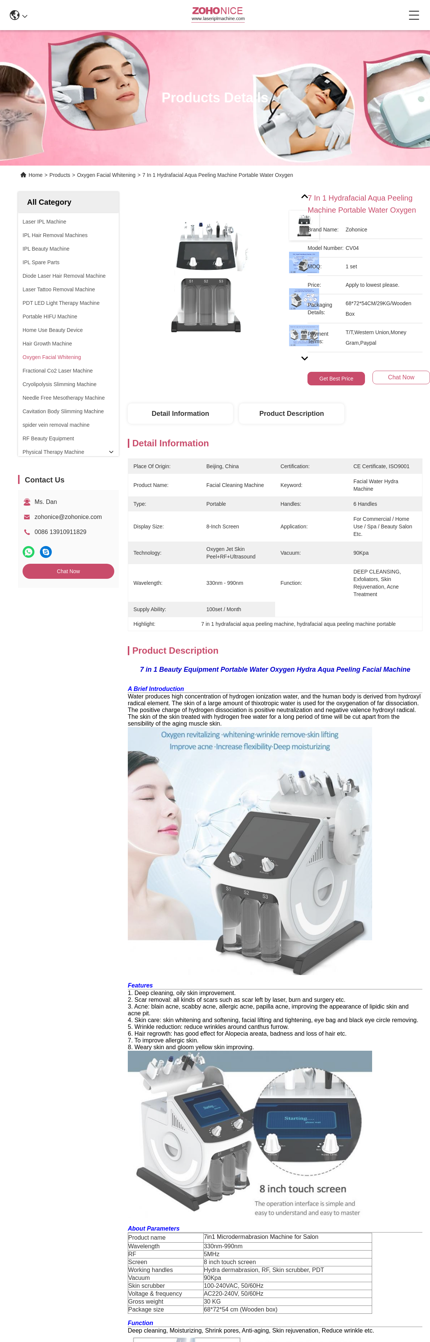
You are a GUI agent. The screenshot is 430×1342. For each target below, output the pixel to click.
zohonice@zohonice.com (68, 517)
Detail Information (180, 413)
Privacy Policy (37, 1259)
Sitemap (68, 1259)
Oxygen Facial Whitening (106, 175)
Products (60, 175)
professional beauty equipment (317, 1015)
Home (35, 175)
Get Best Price (336, 378)
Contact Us (33, 1183)
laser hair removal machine (174, 1031)
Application (32, 1156)
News (25, 1170)
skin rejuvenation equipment (209, 1015)
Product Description (291, 413)
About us (30, 1129)
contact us (326, 1210)
